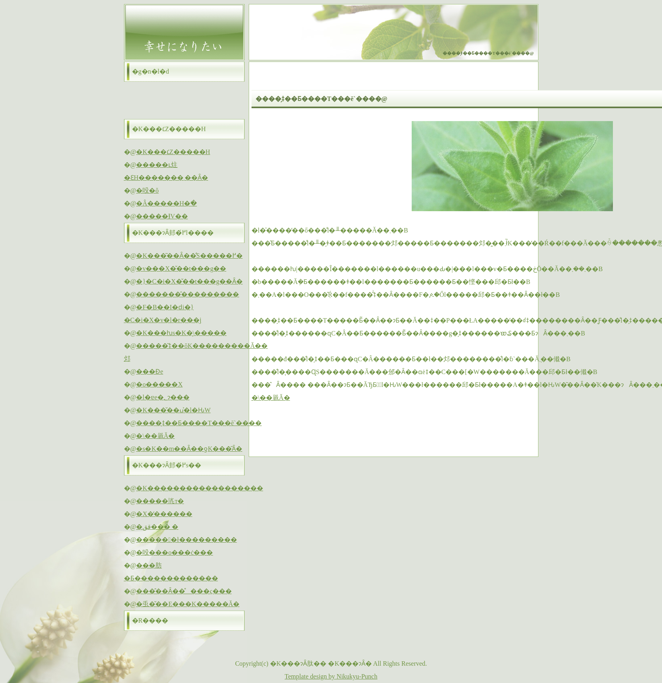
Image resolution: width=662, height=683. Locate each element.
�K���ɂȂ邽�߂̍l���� (173, 232)
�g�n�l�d (150, 71)
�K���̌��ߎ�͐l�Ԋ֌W (173, 410)
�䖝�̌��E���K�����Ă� (187, 604)
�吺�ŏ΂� (147, 190)
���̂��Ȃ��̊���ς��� (183, 591)
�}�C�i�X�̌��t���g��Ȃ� (189, 281)
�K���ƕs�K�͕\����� (181, 332)
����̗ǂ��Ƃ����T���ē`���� (199, 423)
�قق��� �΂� (157, 526)
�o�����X (159, 384)
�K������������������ (199, 488)
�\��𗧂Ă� (271, 397)
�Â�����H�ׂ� (166, 203)
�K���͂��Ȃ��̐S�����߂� (189, 255)
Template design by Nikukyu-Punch (331, 676)
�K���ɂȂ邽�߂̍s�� (167, 465)
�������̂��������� (187, 294)
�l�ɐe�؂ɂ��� (163, 397)
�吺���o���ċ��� (174, 552)
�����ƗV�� (162, 216)
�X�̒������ (164, 513)
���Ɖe (149, 371)
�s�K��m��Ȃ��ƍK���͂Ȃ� (189, 448)
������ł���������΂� (186, 539)
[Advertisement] (346, 429)
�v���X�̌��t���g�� (181, 268)
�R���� (150, 620)
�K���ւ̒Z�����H (169, 128)
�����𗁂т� (160, 501)
